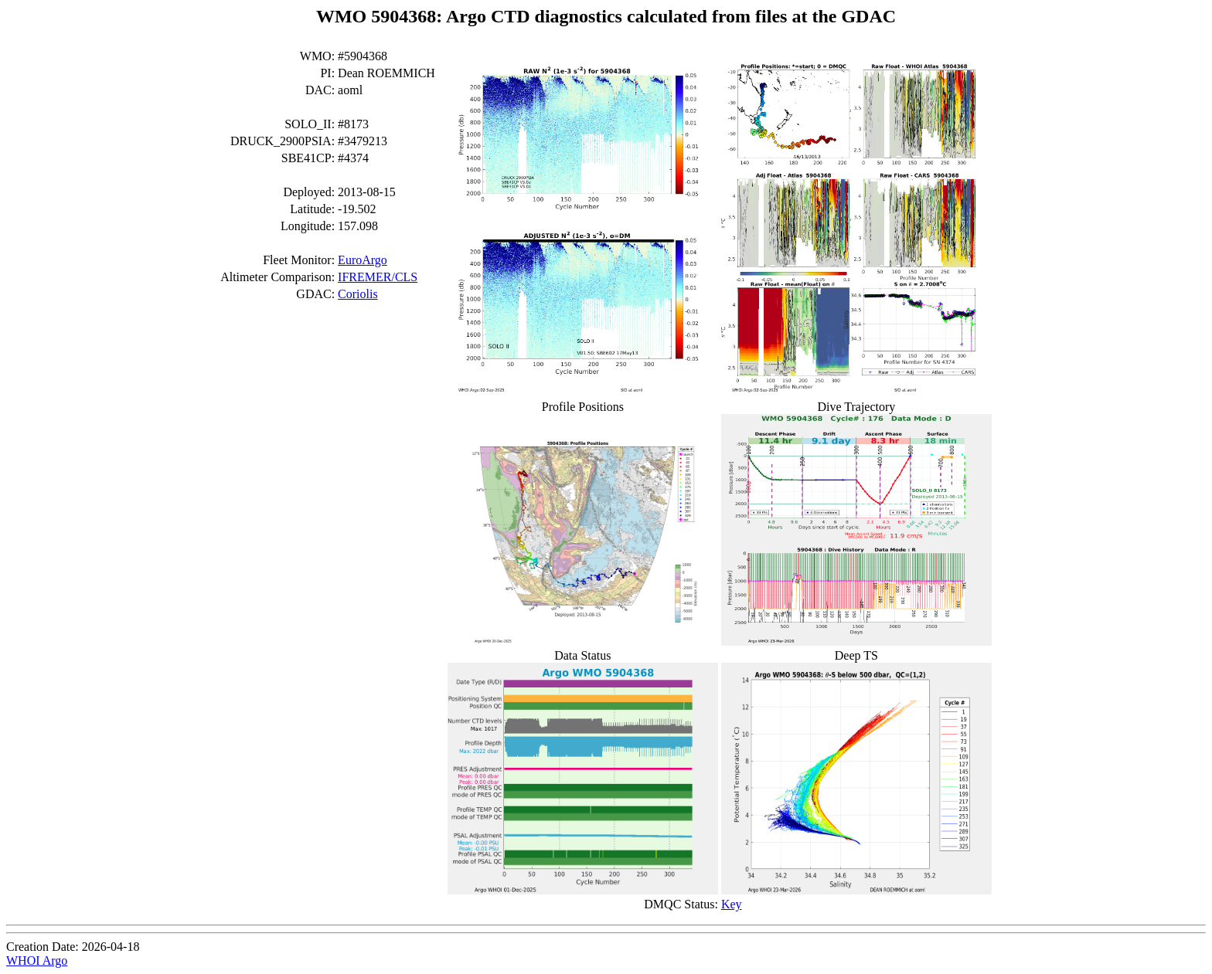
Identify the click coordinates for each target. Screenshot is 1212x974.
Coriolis (358, 293)
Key (731, 904)
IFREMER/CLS (377, 276)
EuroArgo (362, 259)
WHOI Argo (36, 960)
